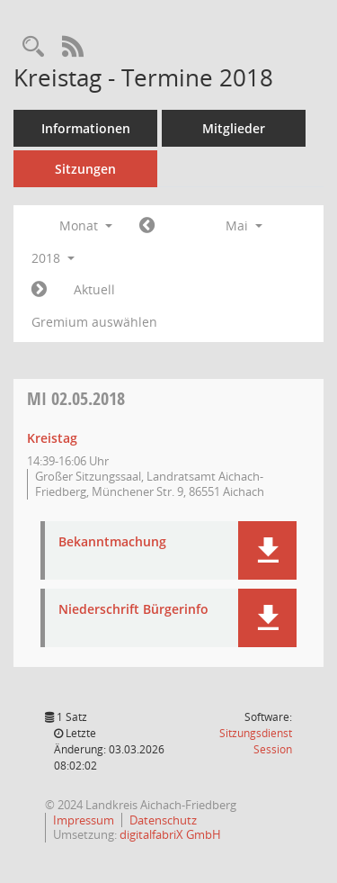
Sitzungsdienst (255, 741)
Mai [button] (244, 225)
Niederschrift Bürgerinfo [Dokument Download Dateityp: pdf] (133, 609)
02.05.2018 (76, 398)
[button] (267, 550)
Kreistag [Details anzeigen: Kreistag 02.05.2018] (52, 437)
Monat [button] (85, 225)
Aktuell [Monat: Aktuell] (94, 289)
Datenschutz (163, 820)
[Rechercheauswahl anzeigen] (33, 47)
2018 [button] (53, 257)
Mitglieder (233, 128)
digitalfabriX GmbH (170, 834)
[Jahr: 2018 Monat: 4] (147, 226)
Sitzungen (85, 168)
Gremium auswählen (94, 321)
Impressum (83, 820)
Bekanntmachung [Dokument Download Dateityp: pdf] (112, 542)
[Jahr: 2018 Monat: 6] (39, 290)
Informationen (85, 128)
